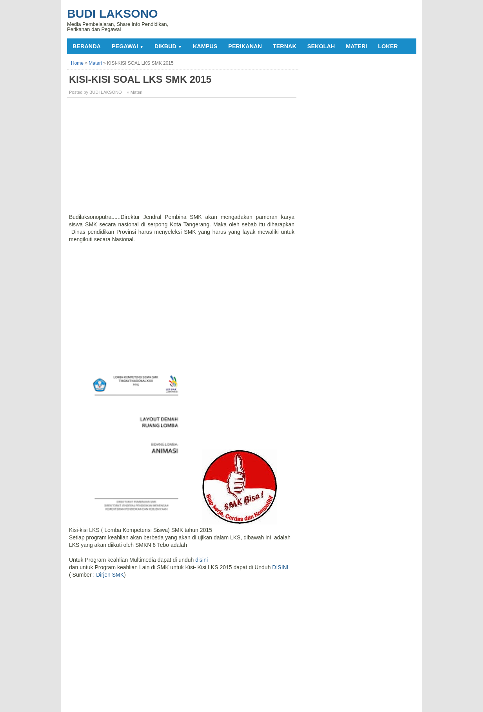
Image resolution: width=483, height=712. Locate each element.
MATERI (356, 46)
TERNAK (284, 46)
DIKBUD (168, 46)
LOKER (388, 46)
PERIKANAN (245, 46)
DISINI (280, 567)
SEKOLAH (321, 46)
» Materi (135, 92)
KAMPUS (205, 46)
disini (201, 560)
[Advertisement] (182, 158)
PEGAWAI (127, 46)
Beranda (87, 46)
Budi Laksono (112, 13)
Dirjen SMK (110, 575)
